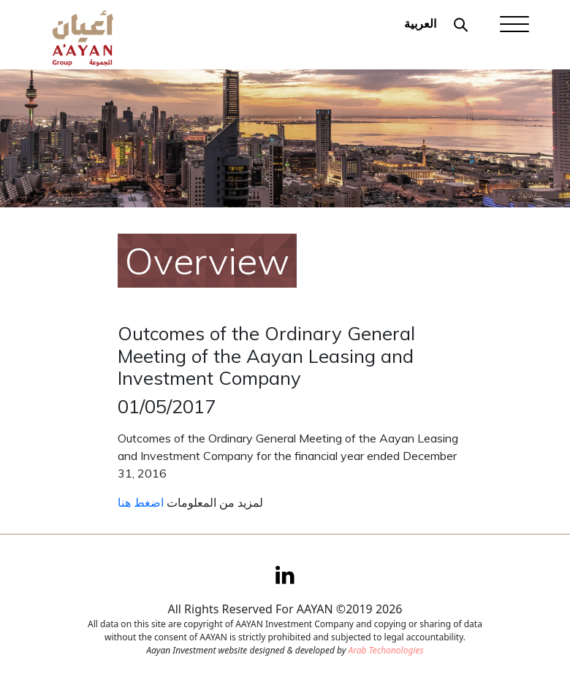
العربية (420, 23)
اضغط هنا (141, 502)
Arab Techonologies (385, 650)
